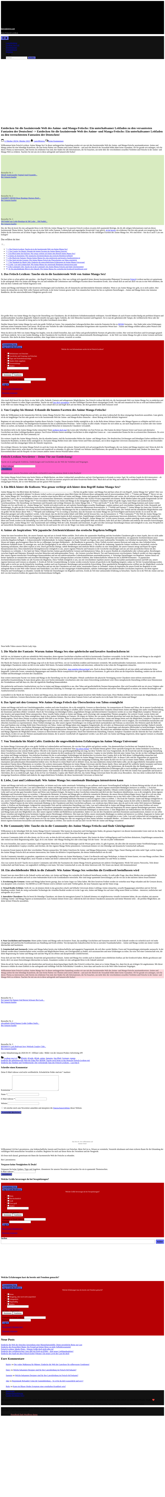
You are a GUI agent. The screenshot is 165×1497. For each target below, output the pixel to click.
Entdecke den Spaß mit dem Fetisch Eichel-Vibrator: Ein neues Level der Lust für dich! (35, 1356)
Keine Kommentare (56, 141)
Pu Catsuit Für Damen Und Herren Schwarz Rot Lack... (23, 1000)
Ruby (8, 1389)
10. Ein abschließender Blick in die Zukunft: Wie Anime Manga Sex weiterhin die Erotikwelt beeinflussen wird (47, 269)
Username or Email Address (13, 379)
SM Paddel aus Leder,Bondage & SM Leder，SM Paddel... (24, 221)
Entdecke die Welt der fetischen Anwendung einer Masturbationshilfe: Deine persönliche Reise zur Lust (41, 1348)
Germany (65, 1058)
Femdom (9, 52)
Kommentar (6, 1093)
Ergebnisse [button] (18, 375)
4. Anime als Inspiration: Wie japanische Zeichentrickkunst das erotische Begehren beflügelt (40, 256)
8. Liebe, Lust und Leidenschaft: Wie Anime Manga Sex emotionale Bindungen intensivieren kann (42, 264)
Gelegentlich (14, 1302)
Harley (8, 1367)
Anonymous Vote (9, 344)
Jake (7, 1384)
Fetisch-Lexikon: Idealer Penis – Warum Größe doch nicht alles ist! (27, 1352)
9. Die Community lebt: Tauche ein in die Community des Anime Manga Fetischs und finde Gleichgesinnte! (46, 267)
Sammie (9, 1378)
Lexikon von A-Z (12, 45)
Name (4, 1097)
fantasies (49, 1058)
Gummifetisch (11, 50)
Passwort (5, 382)
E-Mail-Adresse (7, 466)
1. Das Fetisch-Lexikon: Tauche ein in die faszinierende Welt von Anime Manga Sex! (38, 249)
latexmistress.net (8, 29)
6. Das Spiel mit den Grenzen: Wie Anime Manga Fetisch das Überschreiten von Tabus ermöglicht (42, 260)
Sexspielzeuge (11, 47)
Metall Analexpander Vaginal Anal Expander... (19, 175)
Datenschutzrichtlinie (61, 1111)
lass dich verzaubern (61, 402)
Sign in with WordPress (12, 347)
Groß (11, 1204)
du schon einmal (82, 749)
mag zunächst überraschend (79, 669)
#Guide (30, 1058)
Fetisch (133, 279)
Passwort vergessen (9, 393)
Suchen (4, 1241)
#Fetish (24, 1058)
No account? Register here (12, 389)
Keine (12, 1297)
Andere (12, 366)
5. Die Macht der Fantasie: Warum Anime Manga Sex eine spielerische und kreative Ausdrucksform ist (44, 258)
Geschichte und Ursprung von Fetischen (23, 356)
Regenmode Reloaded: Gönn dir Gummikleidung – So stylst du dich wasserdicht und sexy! (47, 1384)
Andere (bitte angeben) (17, 361)
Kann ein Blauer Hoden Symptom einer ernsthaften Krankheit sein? (39, 1389)
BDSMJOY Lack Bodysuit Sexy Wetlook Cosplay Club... (23, 1046)
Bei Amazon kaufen (8, 177)
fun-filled (57, 1058)
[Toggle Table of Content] (3, 245)
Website (4, 1106)
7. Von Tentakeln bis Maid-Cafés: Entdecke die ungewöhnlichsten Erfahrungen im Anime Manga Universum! (46, 262)
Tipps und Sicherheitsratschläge (20, 358)
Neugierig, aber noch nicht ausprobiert (23, 1300)
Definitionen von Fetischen (19, 354)
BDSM (121, 324)
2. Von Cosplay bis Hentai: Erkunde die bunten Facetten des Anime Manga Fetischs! (37, 251)
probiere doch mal (60, 430)
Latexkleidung (11, 43)
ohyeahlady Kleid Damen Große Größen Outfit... (20, 1023)
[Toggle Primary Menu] (5, 38)
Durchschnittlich (15, 1201)
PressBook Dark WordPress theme (24, 1417)
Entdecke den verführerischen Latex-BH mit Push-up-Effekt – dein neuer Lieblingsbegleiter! (37, 1354)
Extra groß (13, 1206)
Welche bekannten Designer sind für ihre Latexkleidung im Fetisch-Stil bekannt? (44, 1373)
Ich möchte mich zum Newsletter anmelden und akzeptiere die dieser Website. (41, 1111)
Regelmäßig (14, 1305)
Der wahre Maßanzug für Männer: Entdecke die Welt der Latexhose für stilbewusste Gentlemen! (52, 1367)
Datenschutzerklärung (14, 1396)
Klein (11, 1199)
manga (72, 1058)
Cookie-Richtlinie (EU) (15, 1399)
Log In (5, 384)
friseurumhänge (15, 363)
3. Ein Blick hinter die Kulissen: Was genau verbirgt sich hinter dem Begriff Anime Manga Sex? (41, 253)
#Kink (36, 1058)
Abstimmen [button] (7, 375)
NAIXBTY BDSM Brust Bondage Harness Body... (21, 198)
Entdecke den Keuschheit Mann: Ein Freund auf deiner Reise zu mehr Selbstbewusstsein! (36, 1350)
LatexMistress (39, 141)
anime (42, 1058)
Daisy (8, 1373)
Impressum (10, 1394)
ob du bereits (111, 230)
